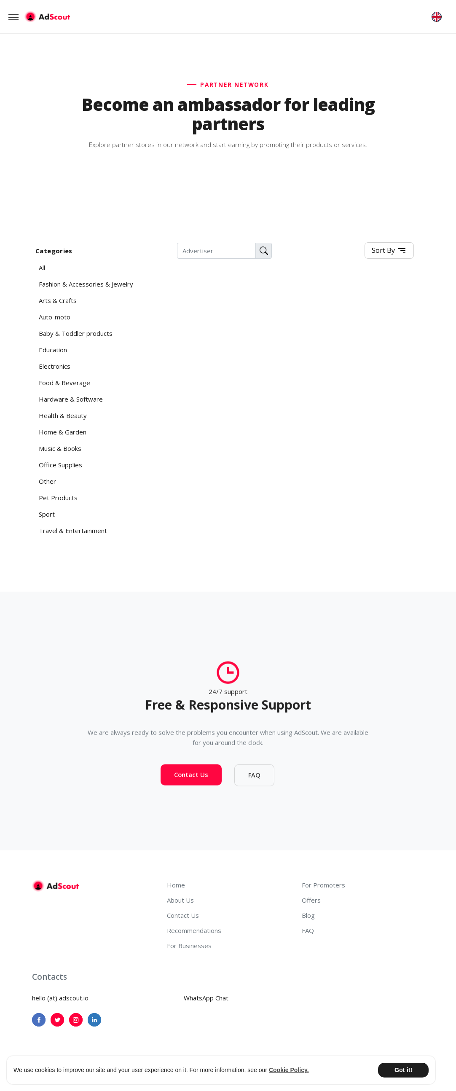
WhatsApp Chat (206, 998)
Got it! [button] (403, 1070)
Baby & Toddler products (76, 333)
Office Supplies (60, 465)
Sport (47, 514)
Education (53, 350)
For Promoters (323, 885)
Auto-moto (54, 317)
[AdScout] (55, 886)
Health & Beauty (63, 415)
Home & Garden (62, 432)
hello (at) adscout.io (60, 998)
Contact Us (191, 778)
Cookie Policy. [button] (289, 1070)
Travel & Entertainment (73, 530)
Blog (308, 915)
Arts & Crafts (58, 300)
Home (176, 885)
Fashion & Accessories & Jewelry (86, 284)
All (42, 267)
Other (47, 481)
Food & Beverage (64, 382)
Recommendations (194, 930)
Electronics (54, 366)
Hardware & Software (71, 399)
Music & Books (60, 448)
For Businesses (189, 945)
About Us (180, 900)
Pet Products (58, 497)
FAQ (254, 778)
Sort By (389, 251)
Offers (311, 900)
